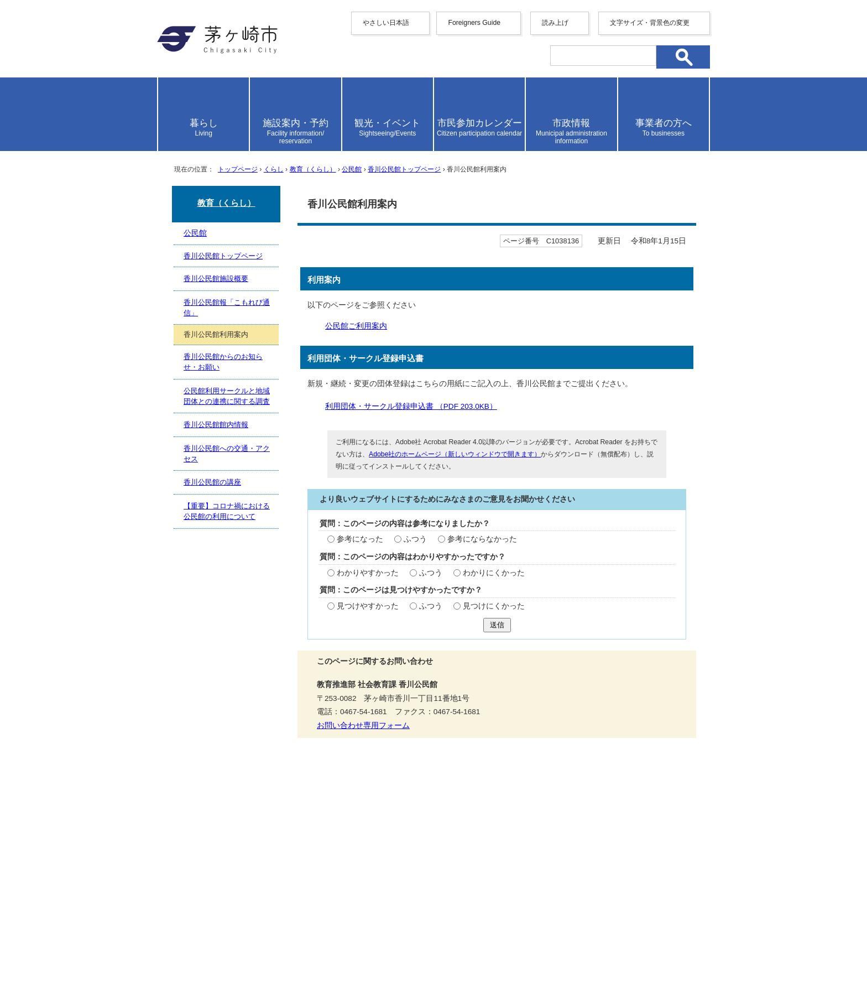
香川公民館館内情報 (216, 424)
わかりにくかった (494, 573)
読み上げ (555, 23)
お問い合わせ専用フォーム (363, 725)
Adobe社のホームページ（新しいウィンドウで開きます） (455, 454)
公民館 (352, 169)
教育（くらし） (313, 169)
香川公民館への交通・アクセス (227, 453)
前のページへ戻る (569, 786)
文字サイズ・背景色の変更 (650, 23)
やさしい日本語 (386, 23)
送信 (497, 625)
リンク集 (621, 824)
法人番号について (291, 924)
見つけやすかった (368, 606)
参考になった (360, 539)
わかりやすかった (368, 573)
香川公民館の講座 (212, 482)
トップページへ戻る (670, 786)
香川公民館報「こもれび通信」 (227, 307)
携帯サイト (256, 824)
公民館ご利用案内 (356, 326)
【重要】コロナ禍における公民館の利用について (227, 511)
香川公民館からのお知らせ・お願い (223, 361)
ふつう (415, 539)
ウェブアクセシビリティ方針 (427, 824)
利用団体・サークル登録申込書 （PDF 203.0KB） (415, 406)
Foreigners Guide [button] (474, 23)
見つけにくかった (494, 606)
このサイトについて (544, 824)
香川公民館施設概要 (216, 278)
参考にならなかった (482, 539)
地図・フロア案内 (198, 947)
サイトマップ (324, 824)
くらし (274, 169)
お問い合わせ (287, 947)
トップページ (238, 169)
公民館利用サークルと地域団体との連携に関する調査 (227, 396)
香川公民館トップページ (404, 169)
